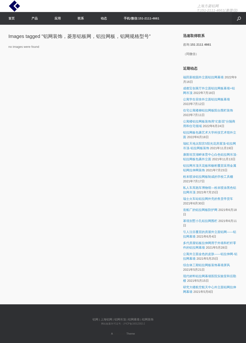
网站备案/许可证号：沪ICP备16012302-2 (123, 323)
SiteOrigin (119, 333)
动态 (104, 18)
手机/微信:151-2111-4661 (141, 18)
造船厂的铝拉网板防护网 (200, 210)
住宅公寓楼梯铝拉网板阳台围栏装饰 (208, 110)
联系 (81, 18)
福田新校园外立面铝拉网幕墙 (203, 77)
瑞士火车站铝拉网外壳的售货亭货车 (208, 199)
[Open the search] (239, 18)
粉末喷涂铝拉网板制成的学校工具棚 (208, 176)
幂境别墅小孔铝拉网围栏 (200, 221)
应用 (58, 18)
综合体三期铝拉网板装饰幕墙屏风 (206, 265)
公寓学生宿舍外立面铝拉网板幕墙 (206, 99)
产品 (34, 18)
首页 (11, 18)
